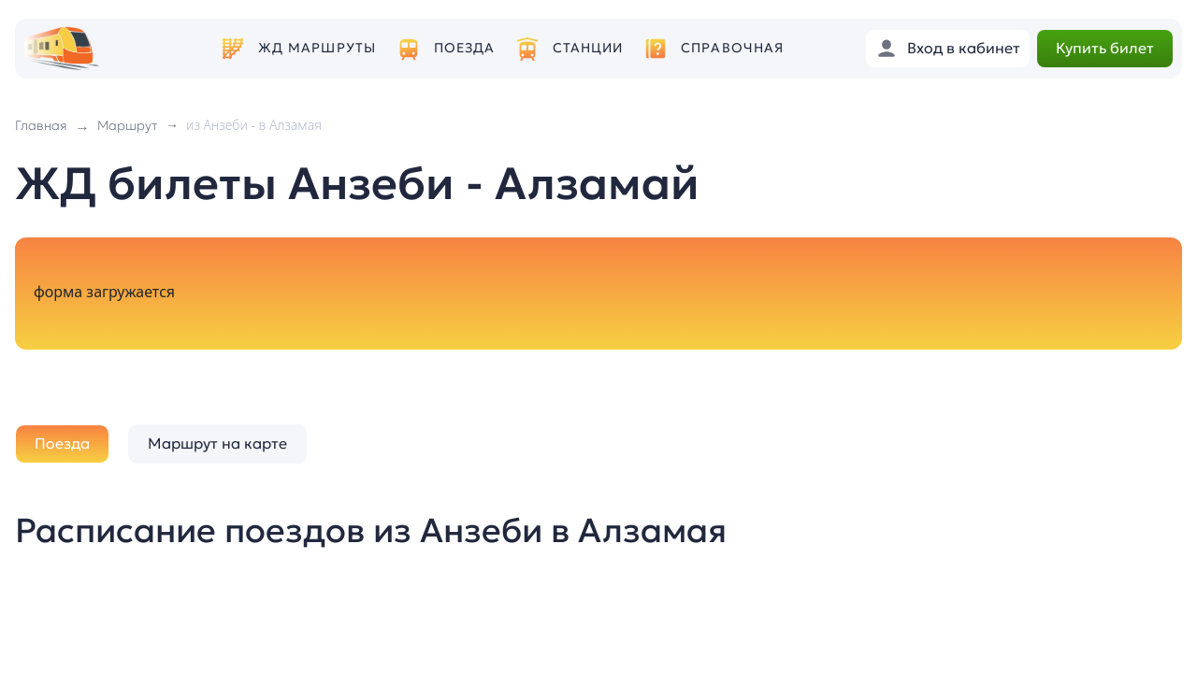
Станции (588, 48)
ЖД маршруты (317, 48)
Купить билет (1105, 47)
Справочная (732, 48)
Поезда (465, 48)
